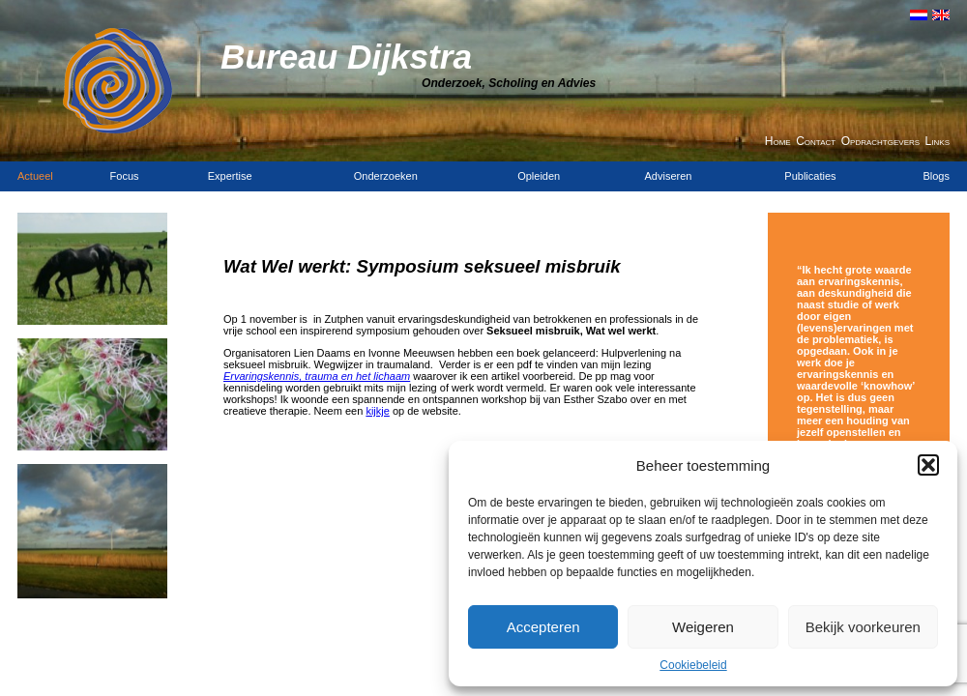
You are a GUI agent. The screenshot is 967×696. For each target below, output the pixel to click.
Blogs (936, 176)
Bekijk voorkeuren (863, 627)
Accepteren (543, 627)
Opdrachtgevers (880, 141)
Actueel (35, 176)
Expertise (230, 176)
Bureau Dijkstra (346, 56)
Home (778, 141)
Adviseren (668, 176)
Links (937, 141)
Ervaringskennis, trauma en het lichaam (316, 376)
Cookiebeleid (692, 665)
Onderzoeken (386, 176)
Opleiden (538, 176)
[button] (928, 465)
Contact (815, 141)
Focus (124, 176)
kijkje (377, 411)
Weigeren (703, 627)
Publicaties (809, 176)
